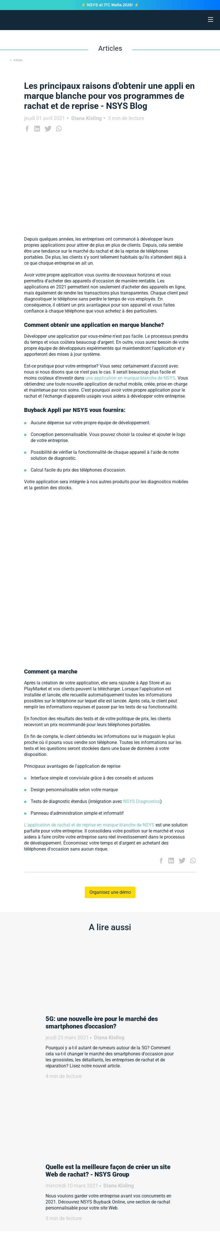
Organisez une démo (110, 892)
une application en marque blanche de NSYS (130, 378)
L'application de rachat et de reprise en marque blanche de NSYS (89, 825)
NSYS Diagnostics (141, 801)
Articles (18, 60)
